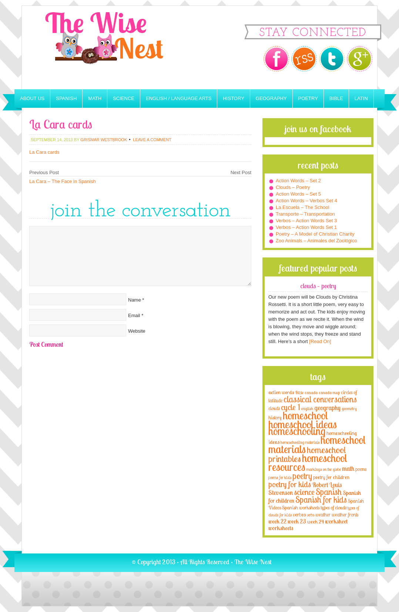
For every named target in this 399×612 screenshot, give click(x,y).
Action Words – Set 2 (298, 180)
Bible (336, 98)
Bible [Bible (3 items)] (299, 392)
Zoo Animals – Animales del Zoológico (316, 240)
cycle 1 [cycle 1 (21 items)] (290, 407)
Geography (271, 98)
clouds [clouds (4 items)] (274, 408)
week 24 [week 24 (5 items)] (315, 521)
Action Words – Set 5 (298, 194)
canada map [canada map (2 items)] (329, 392)
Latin (361, 98)
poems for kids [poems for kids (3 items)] (279, 477)
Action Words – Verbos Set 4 (306, 200)
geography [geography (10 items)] (327, 407)
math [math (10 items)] (348, 468)
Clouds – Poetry (293, 187)
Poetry (308, 98)
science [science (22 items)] (304, 492)
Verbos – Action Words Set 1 (306, 227)
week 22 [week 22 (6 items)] (277, 521)
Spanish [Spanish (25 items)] (329, 491)
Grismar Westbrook (103, 139)
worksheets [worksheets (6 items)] (280, 528)
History (233, 98)
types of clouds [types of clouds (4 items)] (333, 507)
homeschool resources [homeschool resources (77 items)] (307, 462)
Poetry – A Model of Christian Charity (315, 234)
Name (134, 300)
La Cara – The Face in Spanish (62, 181)
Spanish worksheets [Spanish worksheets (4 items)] (300, 507)
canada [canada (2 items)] (311, 392)
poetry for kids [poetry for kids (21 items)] (289, 484)
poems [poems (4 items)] (360, 469)
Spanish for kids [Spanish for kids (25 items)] (321, 499)
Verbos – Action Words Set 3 (306, 220)
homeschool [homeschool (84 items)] (305, 415)
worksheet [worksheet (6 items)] (336, 521)
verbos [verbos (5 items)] (299, 514)
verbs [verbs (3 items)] (310, 515)
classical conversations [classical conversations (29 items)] (320, 399)
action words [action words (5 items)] (281, 392)
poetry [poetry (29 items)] (302, 475)
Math (94, 98)
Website (136, 331)
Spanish (66, 98)
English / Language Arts (178, 98)
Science (123, 98)
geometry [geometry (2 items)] (349, 408)
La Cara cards (44, 152)
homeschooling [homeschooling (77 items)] (296, 431)
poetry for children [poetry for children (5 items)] (331, 476)
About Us (32, 98)
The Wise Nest (114, 47)
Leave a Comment (152, 139)
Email (134, 315)
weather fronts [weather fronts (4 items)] (345, 515)
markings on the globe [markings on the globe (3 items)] (323, 469)
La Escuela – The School (302, 207)
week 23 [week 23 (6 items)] (297, 521)
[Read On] (319, 341)
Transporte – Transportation (305, 214)
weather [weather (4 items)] (323, 515)
